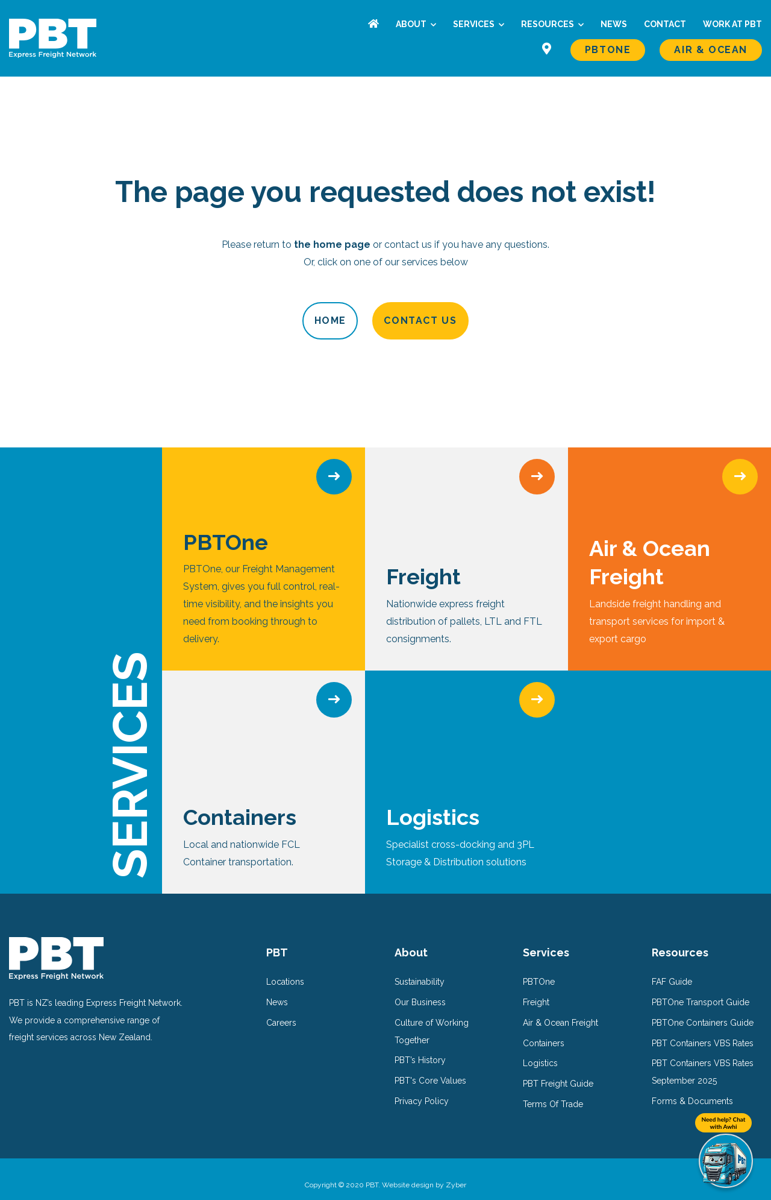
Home (280, 320)
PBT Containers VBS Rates (703, 1031)
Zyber (456, 1173)
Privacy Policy (422, 1089)
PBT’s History (420, 1048)
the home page (332, 244)
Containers (543, 1031)
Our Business (420, 991)
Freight (536, 991)
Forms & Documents (692, 1089)
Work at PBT (732, 24)
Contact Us (470, 320)
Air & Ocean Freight (560, 1010)
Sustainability (420, 970)
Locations (285, 970)
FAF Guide (672, 970)
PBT (277, 941)
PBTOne (608, 49)
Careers (281, 1010)
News (614, 24)
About (412, 24)
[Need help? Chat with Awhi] (726, 1161)
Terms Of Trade (553, 1092)
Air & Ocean (711, 49)
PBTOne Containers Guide (703, 1010)
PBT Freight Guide (558, 1072)
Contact (665, 24)
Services (474, 24)
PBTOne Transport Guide (700, 991)
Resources (548, 24)
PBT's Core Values (430, 1069)
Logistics (540, 1051)
